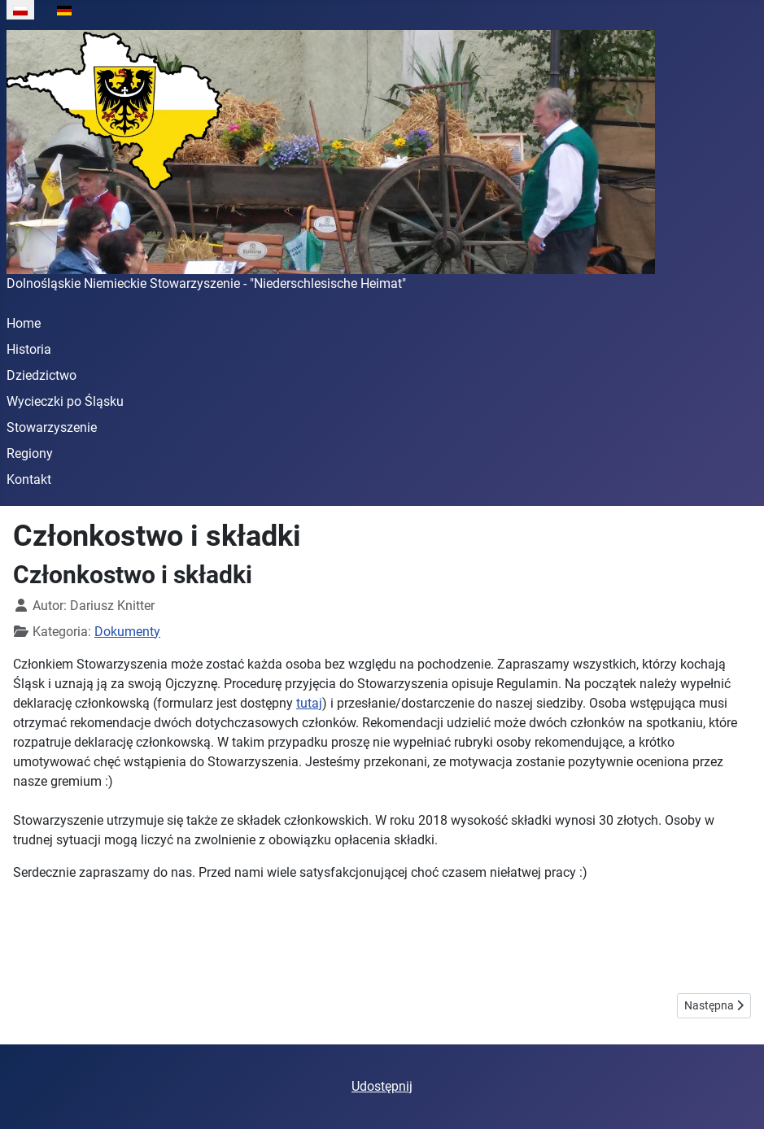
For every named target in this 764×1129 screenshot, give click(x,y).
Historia (29, 349)
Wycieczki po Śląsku (65, 401)
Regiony (30, 453)
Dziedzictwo (41, 375)
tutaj (309, 703)
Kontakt (29, 479)
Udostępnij (382, 1086)
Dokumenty (127, 631)
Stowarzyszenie (52, 427)
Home (24, 323)
